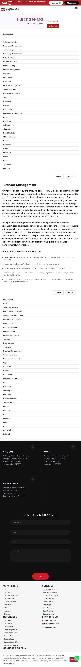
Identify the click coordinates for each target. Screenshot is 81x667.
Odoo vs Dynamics (10, 630)
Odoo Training (48, 611)
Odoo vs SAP (8, 627)
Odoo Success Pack (11, 595)
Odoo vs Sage (9, 639)
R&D (5, 608)
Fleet (5, 161)
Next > (70, 176)
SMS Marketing (9, 137)
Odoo (6, 589)
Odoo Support (48, 602)
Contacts (7, 101)
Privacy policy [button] (9, 663)
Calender (7, 81)
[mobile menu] (76, 8)
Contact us (7, 605)
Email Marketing (9, 133)
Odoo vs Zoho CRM (11, 645)
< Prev (58, 176)
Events (6, 141)
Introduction (8, 34)
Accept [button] (73, 660)
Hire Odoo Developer (50, 592)
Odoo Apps (8, 592)
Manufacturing (9, 66)
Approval (7, 165)
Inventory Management (13, 54)
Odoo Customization (50, 589)
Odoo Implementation (50, 595)
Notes (5, 117)
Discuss (6, 105)
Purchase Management (13, 46)
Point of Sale (8, 58)
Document (7, 109)
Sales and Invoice (10, 42)
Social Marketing (10, 89)
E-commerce (8, 77)
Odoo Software (9, 623)
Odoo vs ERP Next (10, 633)
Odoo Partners (9, 599)
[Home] (10, 11)
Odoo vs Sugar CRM (11, 642)
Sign (5, 97)
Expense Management (12, 85)
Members (7, 153)
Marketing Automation (12, 113)
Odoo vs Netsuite (10, 636)
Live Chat (7, 121)
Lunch (5, 149)
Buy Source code (10, 602)
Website (6, 74)
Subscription (8, 125)
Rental (5, 157)
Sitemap (7, 614)
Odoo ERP (7, 620)
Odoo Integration (48, 599)
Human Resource (10, 62)
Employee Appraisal (11, 93)
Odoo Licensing (48, 614)
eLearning (7, 129)
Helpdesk (7, 145)
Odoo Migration (48, 605)
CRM (5, 38)
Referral (6, 168)
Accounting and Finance (13, 50)
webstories (7, 611)
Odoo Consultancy (49, 608)
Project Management (12, 70)
